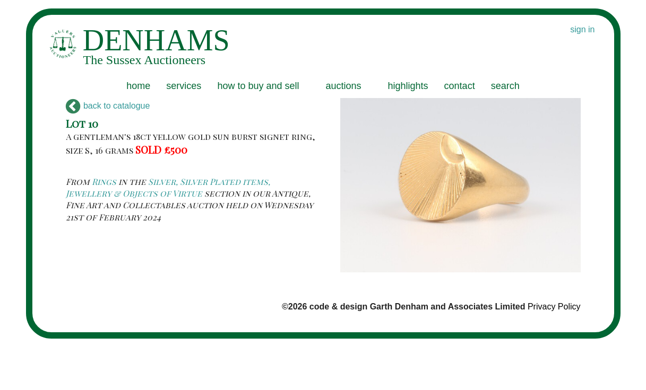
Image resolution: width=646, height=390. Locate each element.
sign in (582, 29)
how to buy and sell (258, 86)
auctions (343, 86)
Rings (104, 181)
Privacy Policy (554, 306)
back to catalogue (108, 105)
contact (459, 86)
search (505, 86)
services (183, 86)
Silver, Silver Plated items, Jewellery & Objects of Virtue (168, 187)
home (138, 86)
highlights (408, 86)
